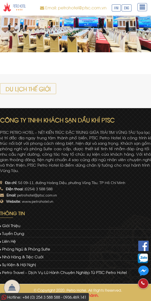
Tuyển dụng (13, 233)
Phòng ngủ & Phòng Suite (26, 249)
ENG (126, 7)
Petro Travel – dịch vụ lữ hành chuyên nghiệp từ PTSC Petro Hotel (64, 272)
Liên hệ (9, 241)
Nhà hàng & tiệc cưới (22, 256)
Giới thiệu (11, 225)
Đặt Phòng (12, 288)
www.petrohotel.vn (37, 201)
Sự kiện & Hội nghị (19, 264)
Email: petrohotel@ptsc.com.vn (76, 7)
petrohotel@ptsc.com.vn (37, 195)
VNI (116, 7)
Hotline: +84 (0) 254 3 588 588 (33, 297)
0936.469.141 (74, 297)
